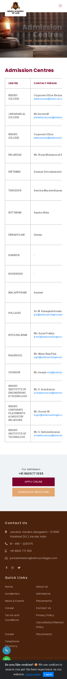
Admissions (43, 594)
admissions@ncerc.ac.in (48, 98)
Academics (12, 594)
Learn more (33, 674)
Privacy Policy (45, 615)
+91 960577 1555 (31, 473)
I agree (48, 674)
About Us (42, 587)
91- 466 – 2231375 (21, 544)
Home (29, 41)
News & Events (14, 601)
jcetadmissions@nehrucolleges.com (33, 558)
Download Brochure (33, 492)
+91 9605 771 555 (21, 551)
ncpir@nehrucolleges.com (49, 414)
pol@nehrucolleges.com (48, 314)
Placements (44, 601)
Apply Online (33, 482)
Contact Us (43, 608)
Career (9, 608)
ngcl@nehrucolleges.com (49, 357)
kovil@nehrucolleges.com (49, 336)
